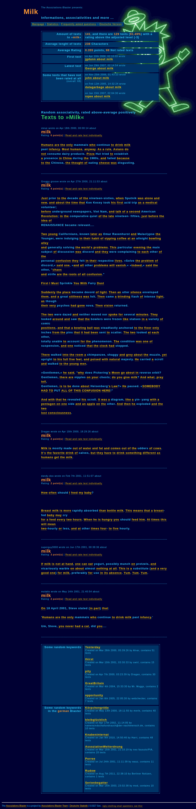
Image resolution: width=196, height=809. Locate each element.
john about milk (97, 78)
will (112, 265)
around (58, 319)
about (60, 202)
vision (108, 305)
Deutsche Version (111, 24)
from (55, 332)
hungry (107, 519)
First (44, 283)
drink (119, 144)
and (103, 158)
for (121, 314)
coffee (122, 238)
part (97, 608)
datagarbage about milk (103, 87)
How (44, 492)
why (81, 372)
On (43, 608)
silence (136, 292)
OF (70, 390)
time (74, 202)
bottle (111, 510)
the (62, 144)
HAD (44, 390)
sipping (110, 238)
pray (160, 377)
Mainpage (38, 24)
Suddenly (48, 292)
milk (127, 144)
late (111, 216)
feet (79, 359)
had (73, 305)
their (87, 238)
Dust (100, 283)
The (44, 314)
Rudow (90, 770)
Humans (47, 144)
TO (51, 390)
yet (164, 354)
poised (95, 359)
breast (159, 510)
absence (115, 572)
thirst (89, 659)
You (76, 283)
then (127, 403)
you (119, 377)
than (102, 510)
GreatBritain (94, 683)
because (123, 158)
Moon (116, 372)
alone (149, 198)
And (143, 377)
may (58, 515)
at (129, 238)
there (63, 377)
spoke (113, 314)
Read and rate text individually (83, 135)
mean (52, 524)
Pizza (91, 153)
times (155, 519)
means (138, 510)
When (88, 519)
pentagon (48, 403)
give (127, 377)
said (60, 265)
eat (90, 563)
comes (116, 448)
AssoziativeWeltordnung (104, 746)
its (106, 572)
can (84, 563)
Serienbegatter (96, 782)
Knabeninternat (97, 734)
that (82, 202)
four (103, 528)
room (79, 354)
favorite (59, 452)
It (99, 399)
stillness (75, 296)
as (140, 202)
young (53, 234)
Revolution (49, 216)
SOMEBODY (151, 386)
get (56, 457)
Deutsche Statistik (79, 806)
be (69, 386)
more (67, 510)
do (127, 149)
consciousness (59, 412)
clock (104, 345)
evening (140, 247)
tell (43, 381)
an (133, 238)
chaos (57, 269)
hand (69, 563)
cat (86, 626)
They (154, 314)
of (85, 162)
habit (95, 238)
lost (44, 412)
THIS (77, 390)
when (120, 198)
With (83, 283)
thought (77, 162)
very (52, 305)
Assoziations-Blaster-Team (54, 806)
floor (147, 327)
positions (48, 327)
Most (65, 149)
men (83, 363)
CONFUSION (91, 390)
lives (118, 260)
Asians (118, 149)
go (123, 372)
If (42, 563)
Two (44, 234)
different (149, 452)
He (137, 359)
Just (44, 198)
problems (101, 247)
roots (73, 274)
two (50, 314)
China (67, 158)
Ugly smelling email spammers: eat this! (122, 806)
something (133, 452)
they (105, 251)
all (82, 265)
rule (108, 149)
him (142, 519)
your (95, 377)
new (44, 202)
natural (114, 359)
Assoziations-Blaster (16, 806)
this (164, 519)
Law (115, 386)
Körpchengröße (97, 707)
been (94, 332)
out (75, 448)
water (87, 448)
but (93, 452)
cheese (104, 162)
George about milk (99, 68)
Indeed (137, 265)
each (145, 251)
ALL (64, 390)
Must (55, 283)
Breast (46, 510)
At (148, 519)
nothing (102, 568)
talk (118, 211)
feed (74, 492)
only (69, 144)
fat (101, 448)
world (85, 247)
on (89, 377)
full (65, 359)
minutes (142, 314)
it (82, 332)
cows (157, 448)
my (81, 492)
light (103, 292)
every (61, 519)
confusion (63, 260)
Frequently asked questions (78, 24)
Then (113, 292)
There (45, 354)
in (60, 158)
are (57, 144)
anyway (89, 149)
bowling (155, 238)
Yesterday (92, 647)
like (125, 319)
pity (88, 671)
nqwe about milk (97, 96)
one (67, 265)
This (113, 247)
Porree (90, 758)
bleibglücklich (96, 719)
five (72, 359)
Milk (44, 448)
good (45, 572)
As (99, 149)
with (105, 359)
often (53, 492)
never (69, 626)
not (43, 153)
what (151, 377)
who (92, 144)
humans (76, 149)
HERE (106, 390)
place (66, 292)
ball (90, 327)
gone (81, 305)
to (112, 144)
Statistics (53, 24)
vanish (121, 265)
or (60, 528)
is (61, 386)
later (93, 234)
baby (88, 492)
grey (129, 354)
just (144, 216)
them (45, 296)
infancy (54, 149)
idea (44, 220)
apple (91, 403)
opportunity (94, 695)
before (46, 211)
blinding (124, 296)
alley (44, 243)
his (113, 202)
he (65, 372)
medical (151, 202)
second (134, 211)
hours (77, 519)
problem (147, 260)
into (66, 354)
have (107, 452)
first (120, 202)
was (114, 162)
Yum (127, 572)
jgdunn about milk (99, 59)
